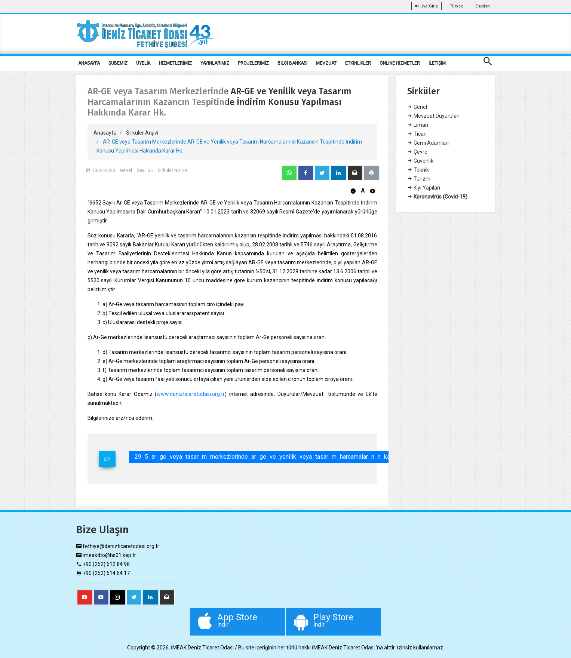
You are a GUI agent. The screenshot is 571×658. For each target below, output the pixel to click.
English (482, 6)
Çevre (417, 152)
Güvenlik (420, 161)
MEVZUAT (326, 63)
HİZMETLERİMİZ (175, 63)
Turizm (418, 179)
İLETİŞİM (437, 63)
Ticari (417, 134)
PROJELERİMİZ (253, 63)
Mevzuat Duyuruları (433, 116)
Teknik (418, 170)
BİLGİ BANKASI (292, 63)
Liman (417, 125)
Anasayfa (105, 133)
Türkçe (457, 6)
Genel (417, 107)
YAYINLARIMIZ (214, 63)
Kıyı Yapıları (423, 188)
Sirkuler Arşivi (142, 133)
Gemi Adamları (428, 143)
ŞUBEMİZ (118, 63)
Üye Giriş (426, 6)
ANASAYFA (89, 63)
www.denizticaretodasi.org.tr (191, 394)
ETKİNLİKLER (358, 63)
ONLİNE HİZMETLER (400, 63)
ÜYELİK (143, 63)
